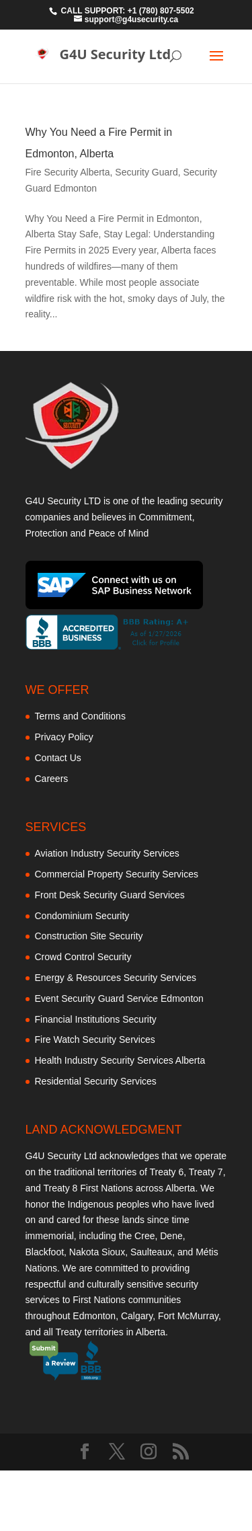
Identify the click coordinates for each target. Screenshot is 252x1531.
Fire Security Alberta (68, 172)
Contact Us (58, 757)
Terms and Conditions (80, 716)
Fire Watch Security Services (95, 1039)
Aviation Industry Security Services (107, 853)
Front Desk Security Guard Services (110, 895)
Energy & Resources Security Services (115, 977)
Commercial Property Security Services (117, 874)
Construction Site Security (89, 936)
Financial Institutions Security (96, 1019)
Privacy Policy (64, 737)
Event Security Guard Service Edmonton (119, 998)
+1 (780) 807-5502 (161, 10)
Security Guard (146, 172)
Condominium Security (82, 915)
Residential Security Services (96, 1081)
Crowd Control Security (83, 956)
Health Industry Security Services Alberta (120, 1060)
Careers (52, 778)
